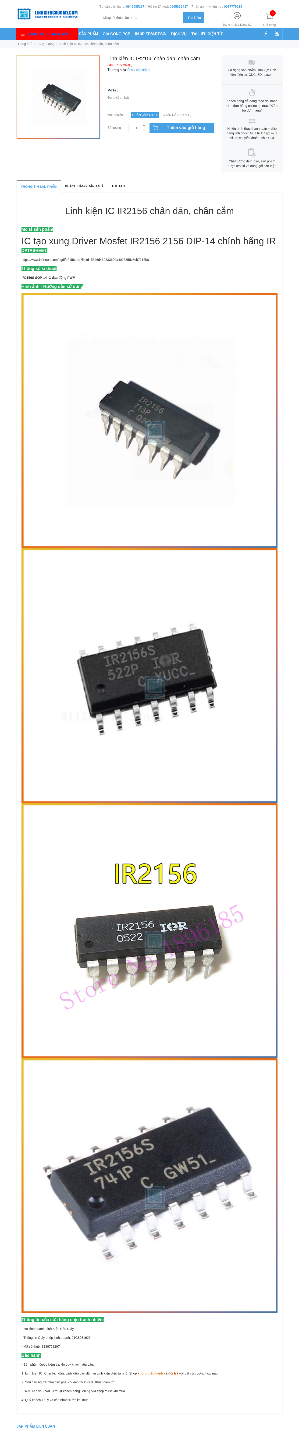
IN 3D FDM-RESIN (150, 34)
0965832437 (179, 6)
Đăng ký (245, 24)
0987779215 (233, 6)
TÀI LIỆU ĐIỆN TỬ (206, 34)
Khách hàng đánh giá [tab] (84, 186)
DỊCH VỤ (179, 34)
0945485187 (135, 6)
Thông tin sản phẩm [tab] (39, 187)
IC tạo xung (46, 44)
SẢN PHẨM (88, 34)
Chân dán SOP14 (176, 115)
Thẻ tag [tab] (118, 186)
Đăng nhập (230, 24)
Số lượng (114, 127)
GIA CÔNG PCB (117, 34)
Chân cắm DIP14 (144, 115)
